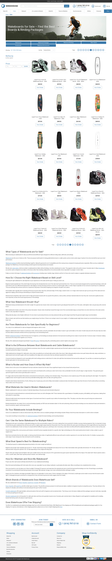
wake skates (15, 268)
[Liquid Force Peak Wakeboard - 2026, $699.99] (59, 177)
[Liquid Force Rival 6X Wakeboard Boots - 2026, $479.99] (97, 177)
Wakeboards (18, 43)
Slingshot (43, 483)
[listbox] (49, 50)
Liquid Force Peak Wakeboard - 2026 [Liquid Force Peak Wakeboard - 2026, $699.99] (59, 192)
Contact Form (94, 523)
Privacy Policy (35, 547)
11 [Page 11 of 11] (100, 50)
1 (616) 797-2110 (69, 523)
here (61, 507)
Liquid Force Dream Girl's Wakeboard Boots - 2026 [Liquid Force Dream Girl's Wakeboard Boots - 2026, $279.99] (59, 80)
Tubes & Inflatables (63, 11)
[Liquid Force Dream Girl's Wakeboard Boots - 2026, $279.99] (59, 65)
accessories (36, 273)
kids (32, 341)
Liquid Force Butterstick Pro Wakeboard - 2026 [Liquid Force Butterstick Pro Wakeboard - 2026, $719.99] (40, 192)
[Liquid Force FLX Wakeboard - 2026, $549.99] (97, 65)
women (37, 341)
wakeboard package (15, 336)
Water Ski (5, 11)
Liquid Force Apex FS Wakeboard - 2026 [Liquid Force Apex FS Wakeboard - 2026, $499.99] (59, 117)
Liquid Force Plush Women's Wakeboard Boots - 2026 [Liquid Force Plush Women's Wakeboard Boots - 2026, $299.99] (59, 229)
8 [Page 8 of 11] (93, 50)
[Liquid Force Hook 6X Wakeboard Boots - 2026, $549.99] (40, 65)
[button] (18, 64)
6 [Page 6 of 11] (88, 50)
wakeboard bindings (26, 273)
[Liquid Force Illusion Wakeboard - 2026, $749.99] (78, 177)
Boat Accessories (77, 11)
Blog (108, 11)
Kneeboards (18, 45)
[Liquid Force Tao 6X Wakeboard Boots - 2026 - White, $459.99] (78, 65)
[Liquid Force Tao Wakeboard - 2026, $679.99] (59, 140)
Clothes (89, 11)
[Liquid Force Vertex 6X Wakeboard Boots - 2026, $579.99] (78, 214)
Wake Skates (94, 43)
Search (66, 6)
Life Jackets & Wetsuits (37, 11)
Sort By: (40, 50)
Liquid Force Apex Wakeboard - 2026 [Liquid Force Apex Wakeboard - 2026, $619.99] (78, 117)
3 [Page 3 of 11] (60, 244)
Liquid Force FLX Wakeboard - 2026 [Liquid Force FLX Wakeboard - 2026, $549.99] (97, 80)
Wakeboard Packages (43, 43)
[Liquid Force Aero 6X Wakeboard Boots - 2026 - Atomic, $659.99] (97, 214)
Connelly (36, 483)
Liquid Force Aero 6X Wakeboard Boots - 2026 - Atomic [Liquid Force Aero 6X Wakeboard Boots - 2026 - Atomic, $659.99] (97, 230)
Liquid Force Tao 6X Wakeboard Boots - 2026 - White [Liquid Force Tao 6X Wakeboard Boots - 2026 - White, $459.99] (78, 80)
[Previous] (76, 50)
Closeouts (98, 11)
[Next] (105, 50)
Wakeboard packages (11, 263)
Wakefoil (51, 11)
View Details (40, 87)
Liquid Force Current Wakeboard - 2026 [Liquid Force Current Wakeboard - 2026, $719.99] (78, 155)
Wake (14, 11)
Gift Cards (34, 545)
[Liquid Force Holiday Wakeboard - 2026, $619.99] (40, 140)
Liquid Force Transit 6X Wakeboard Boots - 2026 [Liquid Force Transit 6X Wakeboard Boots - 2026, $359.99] (40, 229)
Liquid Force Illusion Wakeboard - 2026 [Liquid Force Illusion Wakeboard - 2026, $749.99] (78, 192)
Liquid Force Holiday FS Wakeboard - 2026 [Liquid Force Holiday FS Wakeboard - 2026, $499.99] (97, 117)
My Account (34, 536)
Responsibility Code (61, 547)
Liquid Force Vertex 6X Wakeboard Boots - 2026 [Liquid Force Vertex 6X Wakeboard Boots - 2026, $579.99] (78, 229)
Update (26, 66)
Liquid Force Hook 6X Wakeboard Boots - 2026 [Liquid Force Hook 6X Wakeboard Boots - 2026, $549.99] (40, 80)
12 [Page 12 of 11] (103, 50)
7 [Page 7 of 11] (90, 50)
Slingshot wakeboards (11, 496)
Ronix (20, 483)
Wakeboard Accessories (43, 45)
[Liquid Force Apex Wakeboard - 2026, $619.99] (78, 103)
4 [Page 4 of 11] (83, 50)
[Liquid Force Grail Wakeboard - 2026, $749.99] (97, 140)
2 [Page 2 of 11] (78, 50)
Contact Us (59, 536)
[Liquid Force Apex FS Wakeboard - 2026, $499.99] (59, 103)
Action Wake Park (61, 540)
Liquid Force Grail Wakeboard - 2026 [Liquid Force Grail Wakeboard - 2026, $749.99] (97, 155)
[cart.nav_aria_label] (106, 6)
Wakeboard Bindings (69, 43)
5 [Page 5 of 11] (65, 244)
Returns (58, 545)
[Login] (97, 6)
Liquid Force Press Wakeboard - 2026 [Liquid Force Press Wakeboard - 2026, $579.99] (40, 117)
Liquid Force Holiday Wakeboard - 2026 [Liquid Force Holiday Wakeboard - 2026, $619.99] (40, 155)
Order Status (34, 540)
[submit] (51, 524)
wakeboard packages (32, 416)
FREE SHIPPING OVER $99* (55, 1)
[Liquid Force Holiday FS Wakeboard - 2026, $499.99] (97, 103)
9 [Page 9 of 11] (95, 50)
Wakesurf (24, 11)
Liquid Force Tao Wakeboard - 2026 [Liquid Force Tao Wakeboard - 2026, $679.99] (59, 155)
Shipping (59, 543)
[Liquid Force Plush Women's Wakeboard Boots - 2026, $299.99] (59, 214)
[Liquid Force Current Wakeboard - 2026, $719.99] (78, 140)
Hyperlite (24, 483)
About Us (59, 538)
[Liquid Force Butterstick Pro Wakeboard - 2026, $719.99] (40, 177)
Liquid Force (30, 483)
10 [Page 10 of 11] (98, 50)
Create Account (35, 538)
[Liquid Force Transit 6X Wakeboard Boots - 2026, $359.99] (40, 214)
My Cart (33, 543)
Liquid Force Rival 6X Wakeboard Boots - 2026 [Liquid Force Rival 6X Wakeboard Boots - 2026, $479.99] (97, 192)
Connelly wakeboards (11, 491)
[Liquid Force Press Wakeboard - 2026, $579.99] (40, 103)
